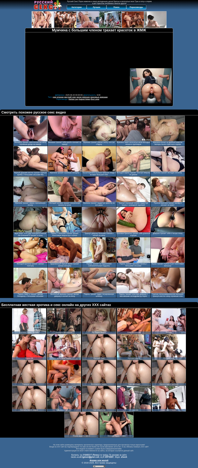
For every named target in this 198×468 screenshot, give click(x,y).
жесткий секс (70, 97)
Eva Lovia (95, 99)
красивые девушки (99, 97)
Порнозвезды (136, 7)
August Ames (84, 99)
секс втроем (58, 97)
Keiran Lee (73, 99)
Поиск (116, 7)
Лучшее (96, 7)
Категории (77, 7)
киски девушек (83, 97)
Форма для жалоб (99, 460)
